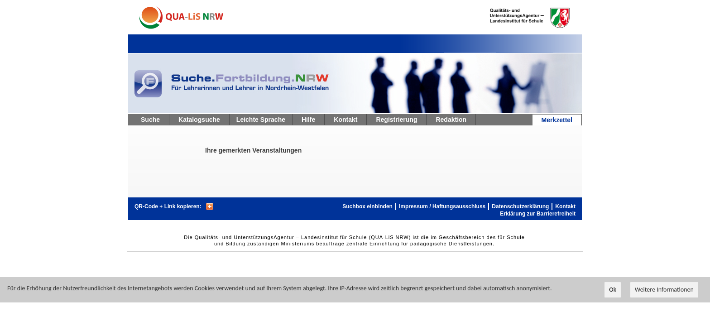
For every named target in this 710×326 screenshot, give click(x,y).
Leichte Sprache (260, 119)
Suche (150, 119)
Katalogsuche (199, 119)
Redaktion (451, 119)
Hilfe (308, 119)
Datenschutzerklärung (520, 206)
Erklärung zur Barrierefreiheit (538, 214)
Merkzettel (557, 120)
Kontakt (345, 119)
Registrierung (396, 119)
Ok (612, 290)
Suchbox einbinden (367, 206)
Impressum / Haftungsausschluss (442, 206)
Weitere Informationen (664, 290)
